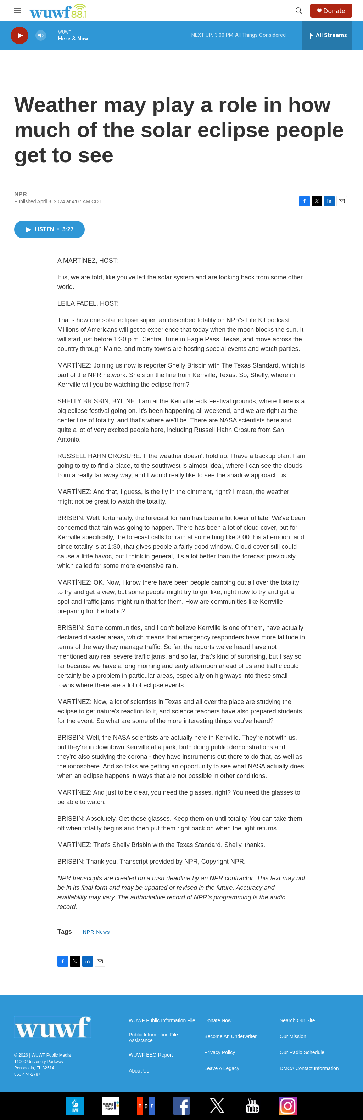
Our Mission (293, 1036)
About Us (139, 1071)
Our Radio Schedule (302, 1052)
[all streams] (327, 35)
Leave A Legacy (221, 1068)
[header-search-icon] (299, 10)
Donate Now (217, 1020)
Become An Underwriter (230, 1036)
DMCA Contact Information (309, 1068)
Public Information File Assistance (153, 1037)
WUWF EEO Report (151, 1055)
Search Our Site (297, 1020)
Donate (334, 11)
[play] (19, 36)
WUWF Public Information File (162, 1020)
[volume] (41, 36)
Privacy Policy (219, 1052)
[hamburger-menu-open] (17, 11)
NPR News (96, 932)
